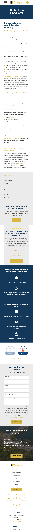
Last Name (7, 381)
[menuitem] (16, 180)
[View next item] (19, 255)
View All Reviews (16, 261)
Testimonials (16, 481)
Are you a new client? (9, 394)
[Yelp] (16, 497)
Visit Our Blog (16, 456)
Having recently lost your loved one (13, 76)
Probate (6, 97)
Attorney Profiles (16, 472)
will (10, 99)
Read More (16, 220)
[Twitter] (16, 505)
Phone (6, 385)
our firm (6, 103)
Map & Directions (16, 521)
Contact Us (16, 489)
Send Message (16, 422)
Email (6, 390)
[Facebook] (24, 497)
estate (5, 37)
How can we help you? (10, 399)
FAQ (16, 478)
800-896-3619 (16, 529)
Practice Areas (16, 475)
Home (16, 469)
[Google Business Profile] (9, 497)
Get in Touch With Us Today (12, 138)
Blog (16, 484)
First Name (7, 376)
